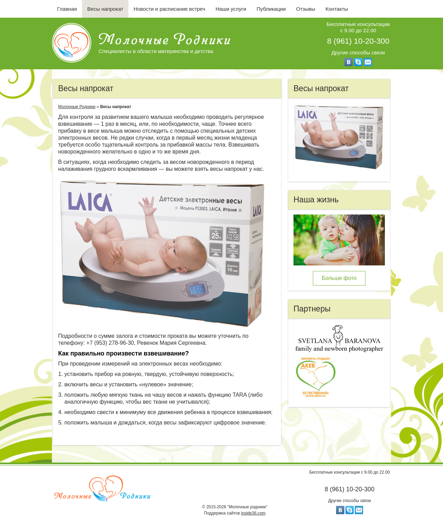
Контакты (337, 9)
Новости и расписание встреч (169, 9)
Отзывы (305, 9)
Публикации (271, 9)
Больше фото (339, 278)
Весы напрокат (105, 9)
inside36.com (253, 513)
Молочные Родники (77, 106)
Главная (67, 9)
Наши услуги (231, 9)
